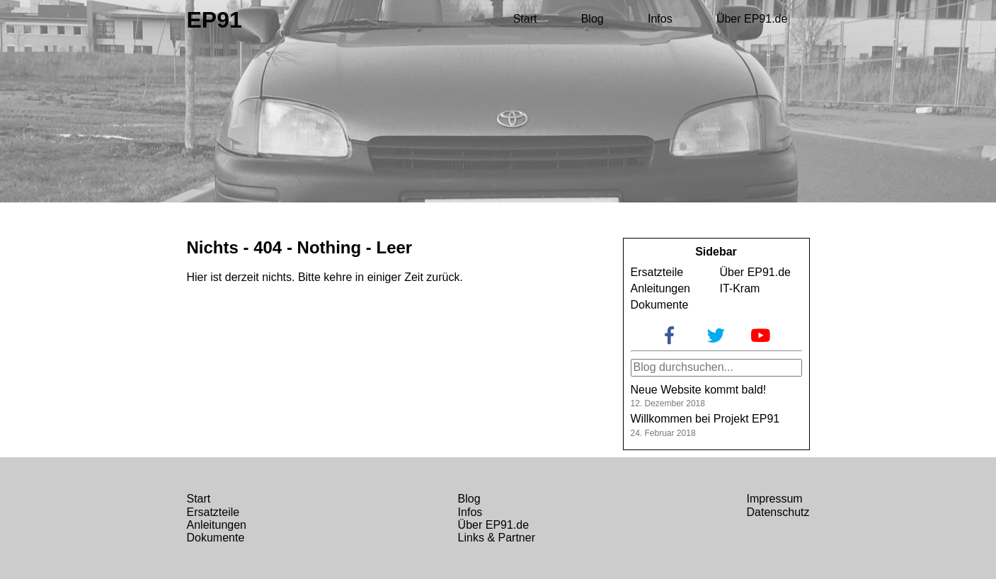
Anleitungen (661, 288)
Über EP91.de (752, 19)
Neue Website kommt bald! (699, 390)
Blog (592, 19)
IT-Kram (740, 288)
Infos (660, 19)
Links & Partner (496, 538)
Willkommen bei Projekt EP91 (705, 419)
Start (525, 19)
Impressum (775, 499)
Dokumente (660, 305)
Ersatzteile (657, 272)
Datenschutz (778, 512)
